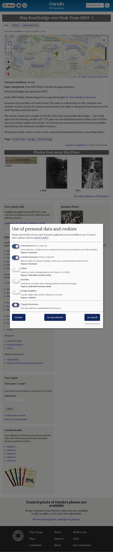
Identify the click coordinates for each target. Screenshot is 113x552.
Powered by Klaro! (92, 324)
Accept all (92, 317)
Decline (19, 317)
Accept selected (55, 317)
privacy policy (41, 237)
